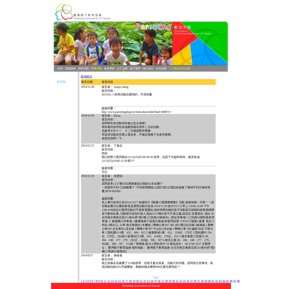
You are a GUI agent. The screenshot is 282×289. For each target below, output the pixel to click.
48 (238, 281)
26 (159, 281)
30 (173, 281)
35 (191, 281)
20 (137, 281)
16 (123, 281)
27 (162, 281)
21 (141, 281)
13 (112, 281)
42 (216, 281)
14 (115, 281)
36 (195, 281)
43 (220, 281)
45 (227, 281)
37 (198, 281)
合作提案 (161, 68)
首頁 (60, 68)
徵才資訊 (148, 68)
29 (169, 281)
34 (187, 281)
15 (119, 281)
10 (101, 281)
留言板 (61, 81)
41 (213, 281)
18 (130, 281)
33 (184, 281)
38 (202, 281)
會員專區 (109, 68)
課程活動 (83, 68)
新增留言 (86, 76)
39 (205, 281)
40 (209, 281)
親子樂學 (135, 68)
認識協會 (70, 68)
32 (180, 281)
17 (126, 281)
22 (144, 281)
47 (234, 281)
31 (177, 281)
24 (151, 281)
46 (230, 281)
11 (105, 281)
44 (223, 281)
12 (108, 281)
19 (133, 281)
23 (148, 281)
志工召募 (122, 68)
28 (166, 281)
